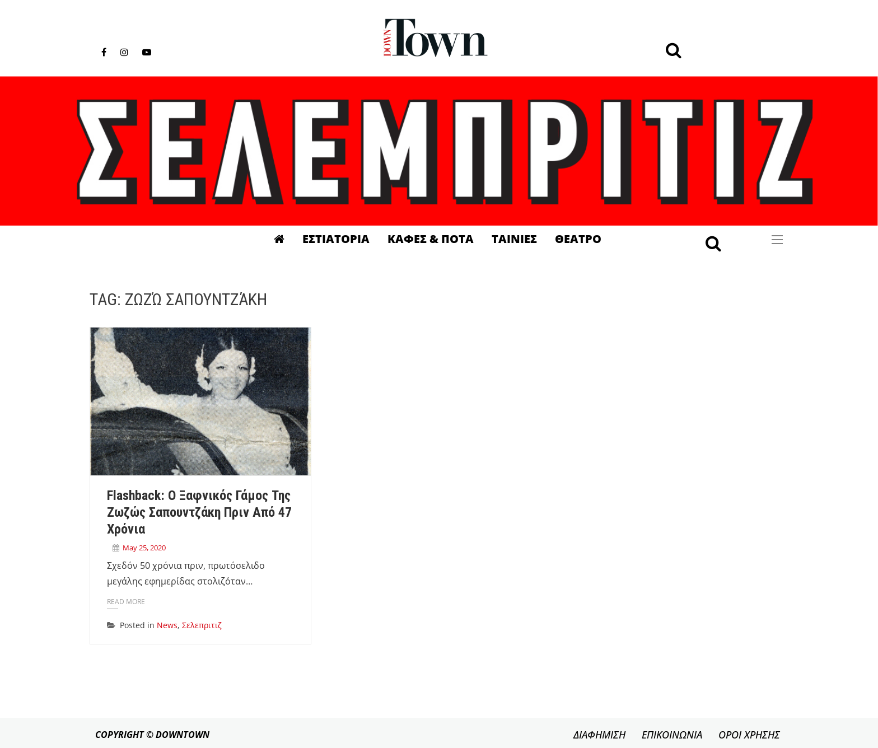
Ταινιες (514, 238)
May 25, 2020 (144, 548)
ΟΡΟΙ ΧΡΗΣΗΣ (749, 734)
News (167, 625)
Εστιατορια (336, 238)
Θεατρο (578, 238)
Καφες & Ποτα (430, 238)
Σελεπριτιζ (202, 625)
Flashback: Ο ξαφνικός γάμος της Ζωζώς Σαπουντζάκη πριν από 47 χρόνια (199, 512)
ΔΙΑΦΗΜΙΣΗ (599, 734)
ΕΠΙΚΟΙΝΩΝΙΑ (672, 734)
